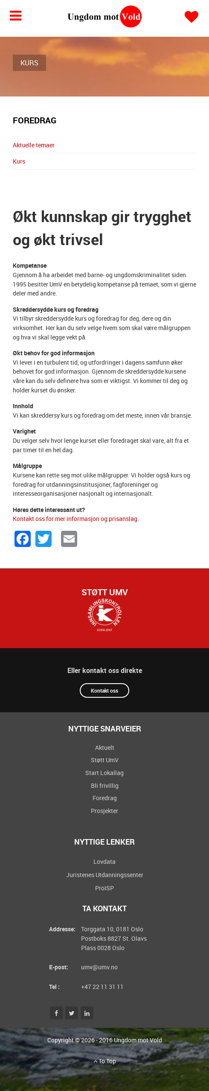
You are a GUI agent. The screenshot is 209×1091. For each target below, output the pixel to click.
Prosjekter (104, 811)
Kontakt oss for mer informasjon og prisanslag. (76, 519)
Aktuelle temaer (34, 145)
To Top (104, 1061)
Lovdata (104, 861)
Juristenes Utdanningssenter (104, 875)
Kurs (19, 161)
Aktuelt (104, 747)
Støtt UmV (104, 592)
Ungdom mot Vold (138, 1040)
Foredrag (105, 798)
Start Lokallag (104, 773)
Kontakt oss (104, 690)
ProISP (104, 888)
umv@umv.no (99, 967)
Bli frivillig (105, 785)
